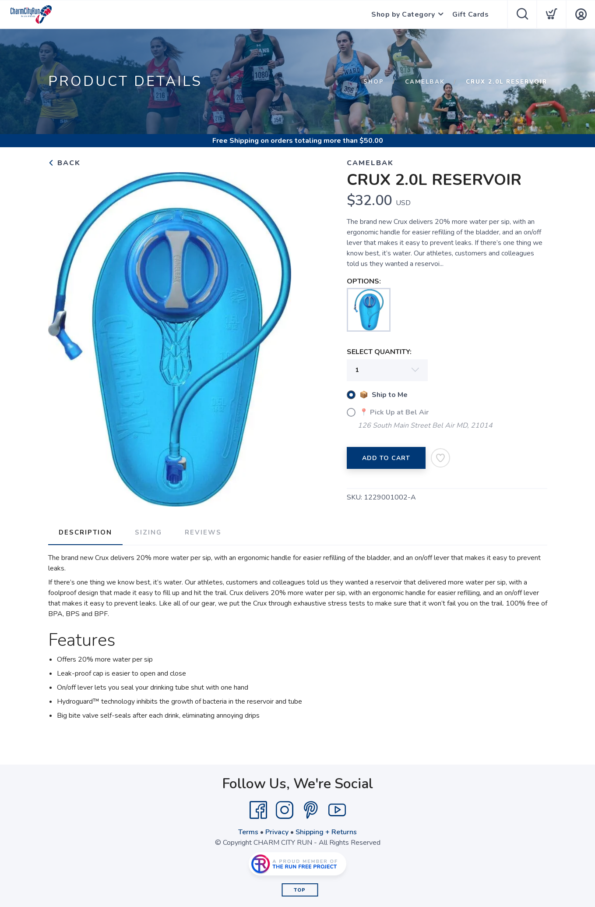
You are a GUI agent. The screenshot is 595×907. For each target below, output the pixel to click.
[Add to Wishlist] (440, 458)
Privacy (277, 832)
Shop (373, 82)
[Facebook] (258, 810)
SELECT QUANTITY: (379, 352)
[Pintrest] (311, 810)
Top (300, 890)
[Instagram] (284, 810)
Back (64, 163)
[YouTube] (337, 810)
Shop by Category (403, 14)
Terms (248, 832)
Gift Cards (470, 14)
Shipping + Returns (326, 832)
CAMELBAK (425, 82)
